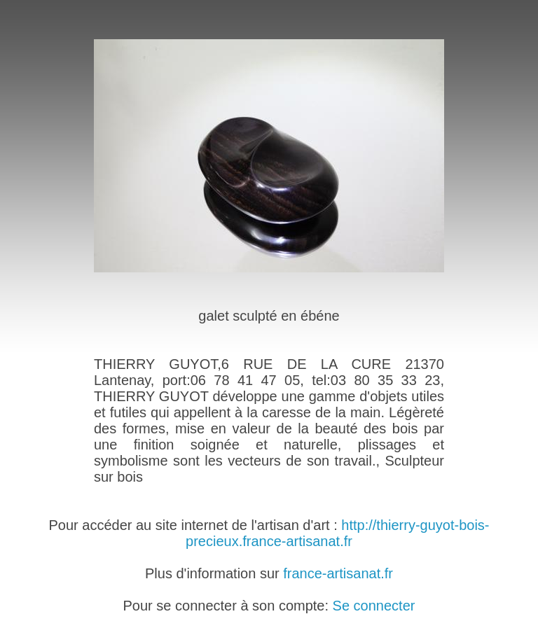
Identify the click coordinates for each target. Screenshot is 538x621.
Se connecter (374, 605)
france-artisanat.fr (338, 573)
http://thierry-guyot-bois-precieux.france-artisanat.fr (337, 533)
